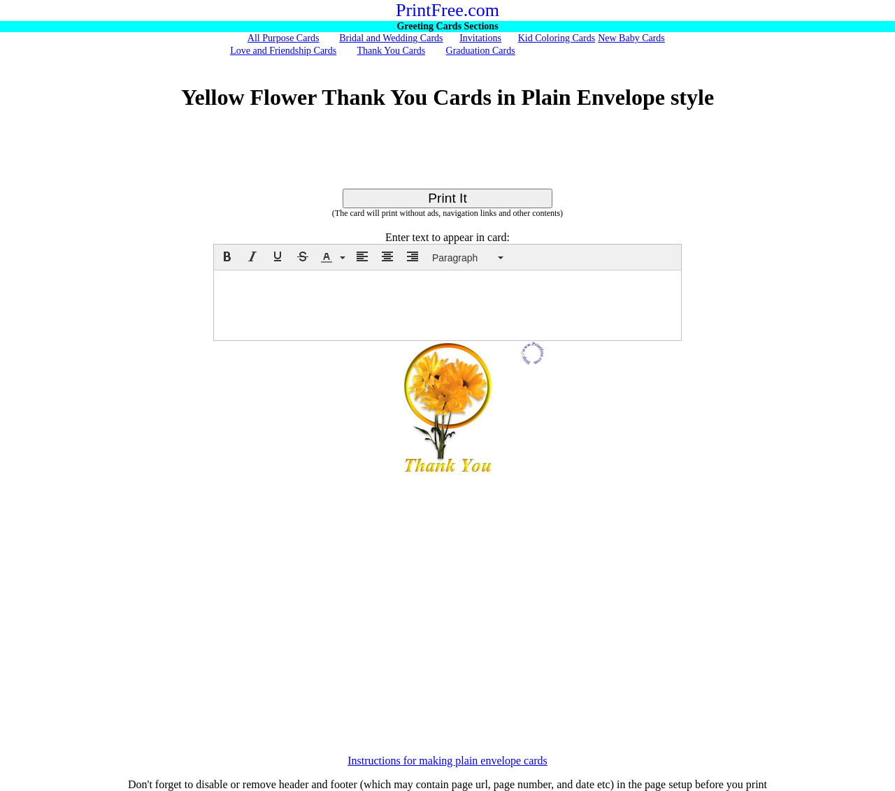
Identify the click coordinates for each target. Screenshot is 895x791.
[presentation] (227, 256)
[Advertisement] (447, 157)
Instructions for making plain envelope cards (447, 761)
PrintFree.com (447, 10)
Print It (447, 198)
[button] (227, 256)
